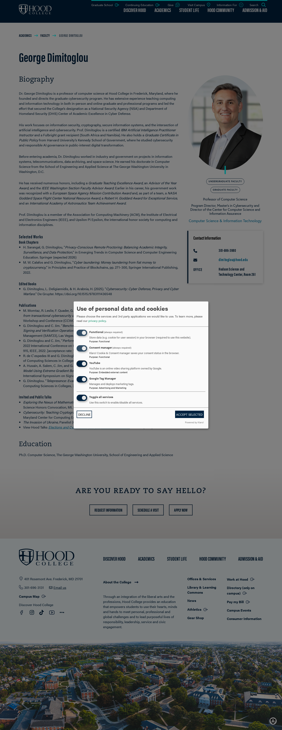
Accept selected (189, 414)
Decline (84, 414)
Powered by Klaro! (194, 422)
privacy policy (97, 321)
